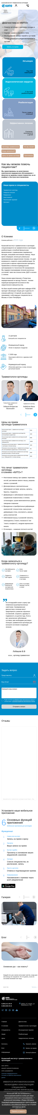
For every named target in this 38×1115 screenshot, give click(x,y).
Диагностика (22, 1022)
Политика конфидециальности (9, 1073)
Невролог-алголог (9, 193)
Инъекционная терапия (25, 1030)
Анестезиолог (8, 197)
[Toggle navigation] (34, 6)
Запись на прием (12, 47)
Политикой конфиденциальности (13, 1102)
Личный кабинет (29, 1053)
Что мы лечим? (29, 147)
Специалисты (5, 1030)
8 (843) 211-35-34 (6, 1004)
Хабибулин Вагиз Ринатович (29, 408)
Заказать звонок (29, 1044)
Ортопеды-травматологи (10, 147)
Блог (2, 1048)
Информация (5, 1052)
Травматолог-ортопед (10, 190)
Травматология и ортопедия (27, 1026)
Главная (4, 1022)
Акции (3, 1034)
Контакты (4, 1044)
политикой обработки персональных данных (23, 701)
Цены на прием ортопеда (11, 156)
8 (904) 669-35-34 (6, 1006)
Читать (35, 987)
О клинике (4, 1026)
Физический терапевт (10, 200)
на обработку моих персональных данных (23, 700)
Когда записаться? (8, 151)
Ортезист (6, 202)
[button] (34, 228)
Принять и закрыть (18, 1111)
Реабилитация (23, 1034)
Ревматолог (7, 195)
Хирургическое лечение (26, 1038)
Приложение (28, 156)
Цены (3, 1038)
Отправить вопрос (19, 707)
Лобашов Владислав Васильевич (10, 408)
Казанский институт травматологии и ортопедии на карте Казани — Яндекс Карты (20, 799)
